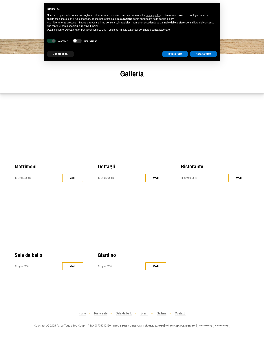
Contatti (180, 313)
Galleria (161, 313)
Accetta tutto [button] (203, 53)
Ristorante (192, 166)
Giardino (107, 255)
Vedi (72, 178)
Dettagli (106, 166)
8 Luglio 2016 (22, 266)
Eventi (144, 313)
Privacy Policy (205, 326)
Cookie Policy (221, 326)
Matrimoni (25, 166)
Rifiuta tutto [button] (175, 53)
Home (82, 313)
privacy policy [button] (153, 15)
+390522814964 (24, 19)
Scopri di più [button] (60, 53)
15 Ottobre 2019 (23, 178)
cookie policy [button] (166, 18)
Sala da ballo (28, 255)
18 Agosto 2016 (189, 178)
